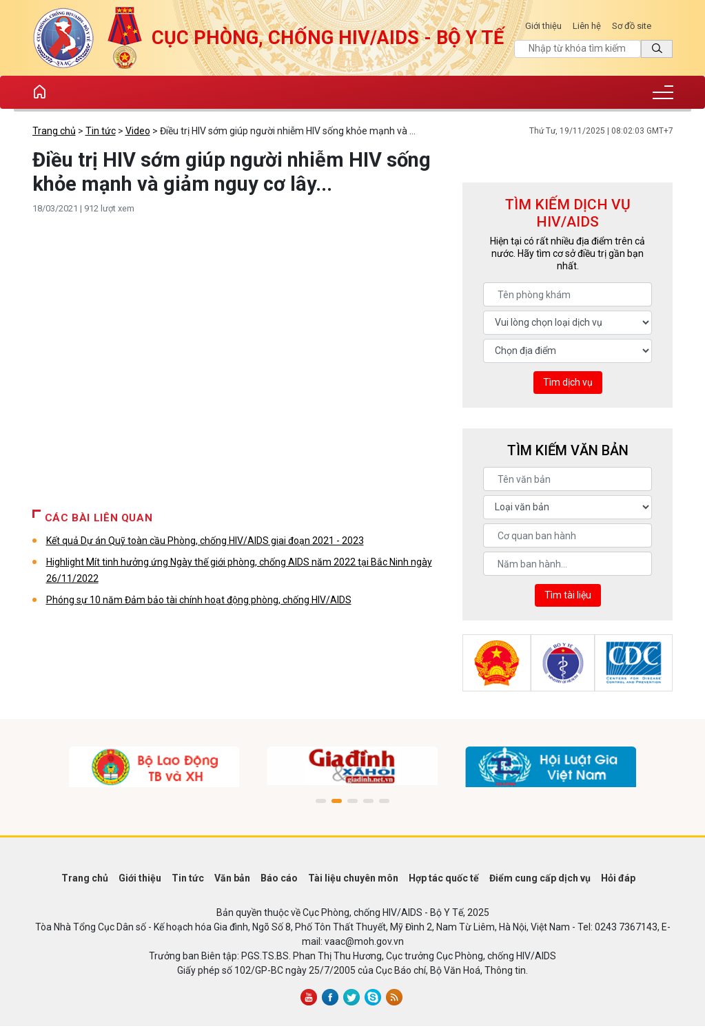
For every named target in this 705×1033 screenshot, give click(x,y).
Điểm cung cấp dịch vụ (540, 878)
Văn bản (232, 878)
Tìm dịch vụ (568, 382)
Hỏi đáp (618, 878)
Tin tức (100, 130)
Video (137, 130)
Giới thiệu (543, 26)
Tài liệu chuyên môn (353, 878)
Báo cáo (279, 878)
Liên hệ (587, 26)
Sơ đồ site (631, 26)
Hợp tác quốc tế (444, 878)
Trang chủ (54, 130)
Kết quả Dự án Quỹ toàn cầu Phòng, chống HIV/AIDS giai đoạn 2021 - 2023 (205, 540)
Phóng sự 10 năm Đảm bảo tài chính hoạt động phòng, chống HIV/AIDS (198, 599)
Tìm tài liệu (567, 595)
